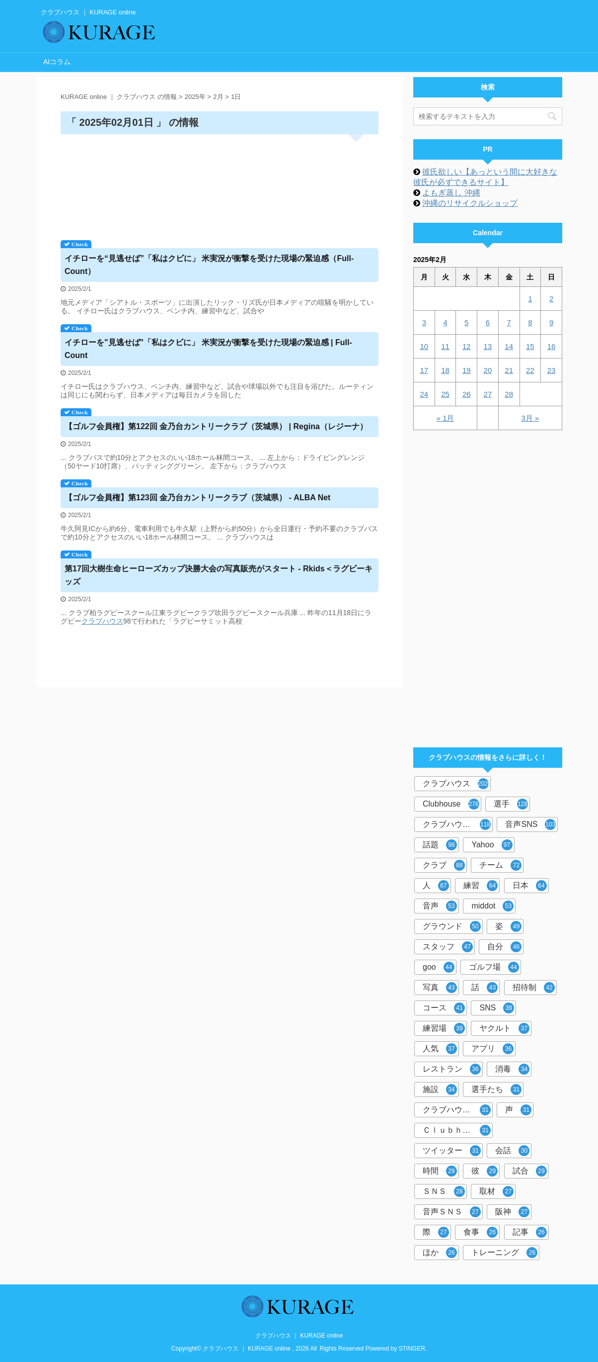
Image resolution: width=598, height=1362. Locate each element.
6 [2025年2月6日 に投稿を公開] (488, 322)
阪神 (512, 1211)
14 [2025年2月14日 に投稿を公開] (509, 346)
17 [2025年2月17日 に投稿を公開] (424, 370)
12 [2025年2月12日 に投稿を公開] (466, 346)
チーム (500, 865)
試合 (530, 1171)
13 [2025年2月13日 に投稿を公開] (488, 346)
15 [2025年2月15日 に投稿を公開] (530, 346)
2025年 (195, 96)
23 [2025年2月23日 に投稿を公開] (551, 370)
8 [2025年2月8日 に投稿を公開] (530, 322)
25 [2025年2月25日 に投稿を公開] (445, 394)
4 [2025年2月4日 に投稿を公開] (445, 322)
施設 (440, 1089)
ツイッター (452, 1150)
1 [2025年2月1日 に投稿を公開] (530, 298)
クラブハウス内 (457, 824)
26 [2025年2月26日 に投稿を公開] (466, 394)
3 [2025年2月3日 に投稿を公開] (424, 322)
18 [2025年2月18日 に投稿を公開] (445, 370)
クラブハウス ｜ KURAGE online (299, 1335)
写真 (440, 987)
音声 (440, 906)
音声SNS (530, 824)
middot (492, 906)
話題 (440, 844)
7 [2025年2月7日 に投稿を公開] (509, 322)
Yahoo (491, 844)
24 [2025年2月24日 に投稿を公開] (424, 394)
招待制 (534, 987)
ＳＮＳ (444, 1191)
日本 (530, 885)
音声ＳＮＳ (452, 1211)
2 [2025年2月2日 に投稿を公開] (551, 298)
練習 (480, 885)
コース (444, 1007)
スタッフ (448, 946)
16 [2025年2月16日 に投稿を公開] (551, 346)
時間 (440, 1171)
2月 (218, 96)
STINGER (412, 1348)
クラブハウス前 (457, 1109)
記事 (530, 1232)
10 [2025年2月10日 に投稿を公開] (424, 346)
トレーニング (504, 1252)
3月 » (530, 418)
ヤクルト (504, 1028)
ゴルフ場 (494, 967)
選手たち (496, 1089)
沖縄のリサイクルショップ (470, 203)
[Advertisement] (219, 183)
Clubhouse (451, 804)
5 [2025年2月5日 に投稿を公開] (466, 322)
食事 (480, 1232)
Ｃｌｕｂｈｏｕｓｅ (458, 1130)
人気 (440, 1048)
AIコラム (57, 62)
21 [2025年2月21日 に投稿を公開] (509, 370)
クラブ (444, 865)
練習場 (444, 1028)
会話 (512, 1150)
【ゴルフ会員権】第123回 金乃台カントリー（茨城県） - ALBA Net (197, 497)
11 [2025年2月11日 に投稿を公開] (445, 346)
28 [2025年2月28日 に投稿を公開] (509, 394)
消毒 (512, 1069)
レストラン (452, 1069)
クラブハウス (102, 621)
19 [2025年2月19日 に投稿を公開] (466, 370)
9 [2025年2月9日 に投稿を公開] (551, 322)
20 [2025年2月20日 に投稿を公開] (488, 370)
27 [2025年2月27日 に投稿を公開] (488, 394)
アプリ (492, 1048)
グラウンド (452, 926)
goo (438, 967)
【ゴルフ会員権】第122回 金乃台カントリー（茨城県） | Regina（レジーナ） (216, 426)
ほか (440, 1252)
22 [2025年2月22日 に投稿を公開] (530, 370)
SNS (496, 1007)
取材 (496, 1191)
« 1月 (445, 418)
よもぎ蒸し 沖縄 (451, 192)
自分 (504, 946)
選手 (511, 804)
